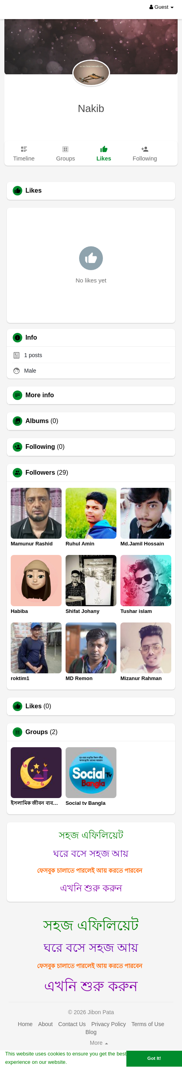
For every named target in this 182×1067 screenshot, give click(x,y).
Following (40, 447)
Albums (37, 421)
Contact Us (72, 1024)
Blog (91, 1032)
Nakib (91, 108)
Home (25, 1024)
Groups (36, 732)
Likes (33, 706)
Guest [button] (161, 7)
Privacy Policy (108, 1024)
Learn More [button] (83, 1062)
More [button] (99, 1043)
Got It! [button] (154, 1058)
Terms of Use (148, 1024)
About (45, 1024)
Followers (40, 473)
